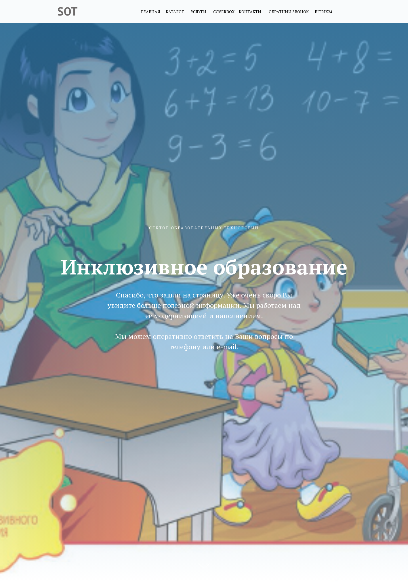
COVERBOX (223, 11)
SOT (67, 11)
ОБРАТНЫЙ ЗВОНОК (289, 11)
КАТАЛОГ (175, 11)
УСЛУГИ (198, 11)
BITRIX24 (323, 11)
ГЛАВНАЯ (150, 11)
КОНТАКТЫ (250, 11)
